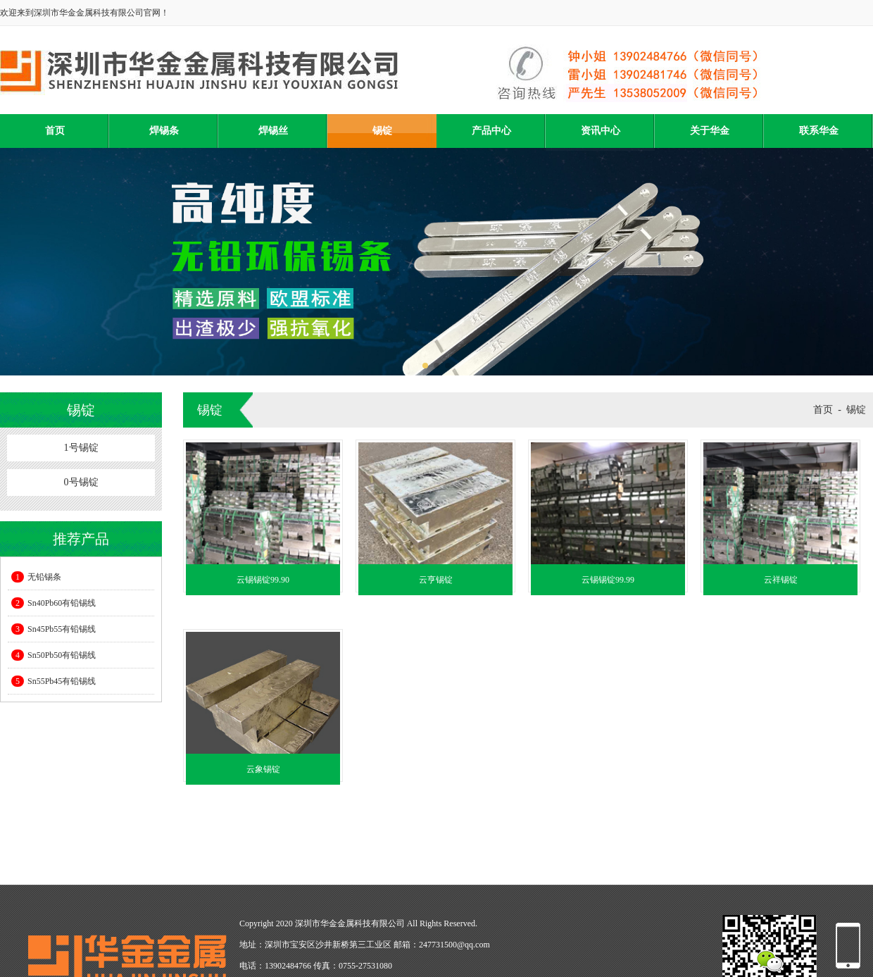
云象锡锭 (263, 769)
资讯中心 (600, 130)
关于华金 (709, 130)
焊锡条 (164, 130)
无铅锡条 (36, 577)
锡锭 (382, 130)
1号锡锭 (81, 447)
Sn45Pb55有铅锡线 (53, 629)
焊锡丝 (273, 130)
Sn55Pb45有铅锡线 (53, 681)
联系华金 (819, 130)
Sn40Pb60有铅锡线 (53, 603)
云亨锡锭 (436, 580)
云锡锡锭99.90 (263, 580)
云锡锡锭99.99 (608, 580)
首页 (55, 130)
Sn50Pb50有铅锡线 (53, 655)
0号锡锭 (81, 482)
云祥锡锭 (781, 580)
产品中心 (491, 130)
